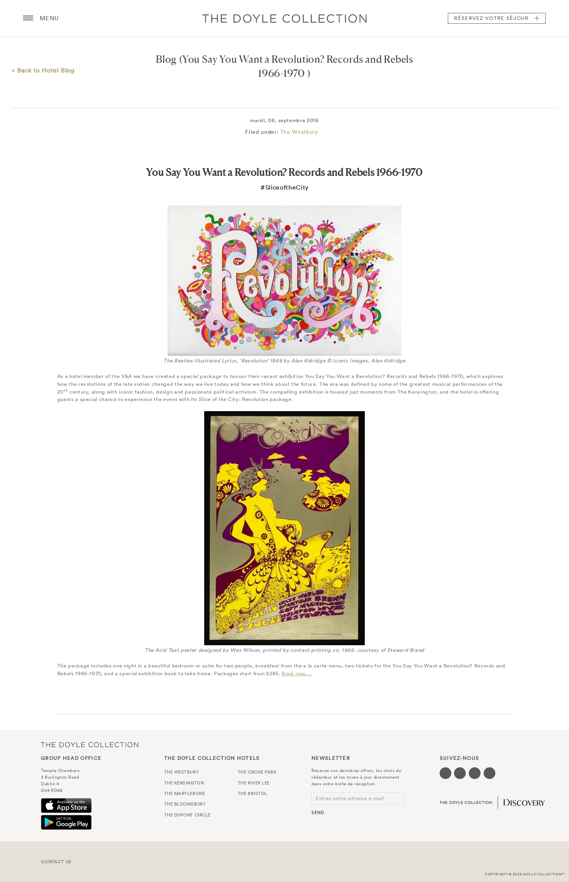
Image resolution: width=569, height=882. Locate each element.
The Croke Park (257, 772)
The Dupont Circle (187, 815)
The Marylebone (184, 793)
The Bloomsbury (185, 804)
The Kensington (184, 783)
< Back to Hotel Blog (43, 70)
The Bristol (252, 793)
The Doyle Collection (89, 744)
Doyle (284, 18)
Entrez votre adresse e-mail (349, 798)
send (317, 812)
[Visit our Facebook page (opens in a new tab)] (445, 773)
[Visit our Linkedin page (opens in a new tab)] (489, 773)
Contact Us (56, 862)
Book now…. (297, 673)
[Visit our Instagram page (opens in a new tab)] (475, 773)
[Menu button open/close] (28, 18)
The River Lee (254, 783)
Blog (166, 59)
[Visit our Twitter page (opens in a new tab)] (460, 773)
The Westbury (299, 131)
